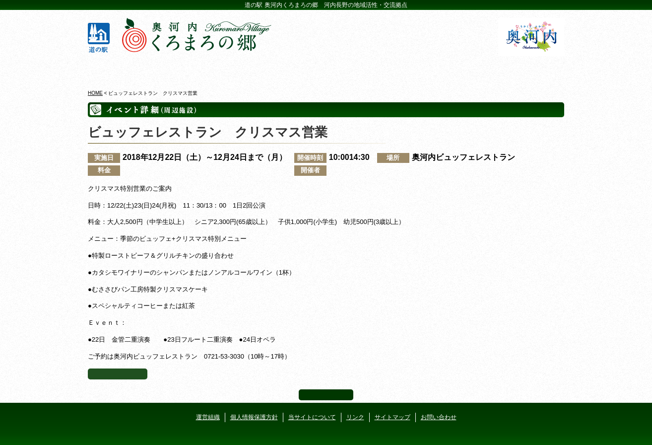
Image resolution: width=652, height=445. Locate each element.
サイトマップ (392, 417)
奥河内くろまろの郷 (126, 69)
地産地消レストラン (365, 69)
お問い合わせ (438, 417)
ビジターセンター (206, 69)
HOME (95, 93)
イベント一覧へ (117, 374)
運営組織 (208, 417)
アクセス (525, 69)
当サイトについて (312, 417)
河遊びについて (445, 69)
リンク (355, 417)
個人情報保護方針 (254, 417)
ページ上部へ (326, 394)
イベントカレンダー (286, 69)
